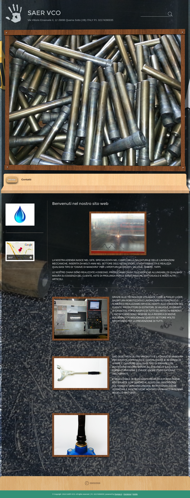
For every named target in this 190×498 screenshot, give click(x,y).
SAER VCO (44, 13)
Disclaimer (127, 494)
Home (12, 179)
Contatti (26, 179)
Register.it (118, 494)
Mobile (135, 494)
